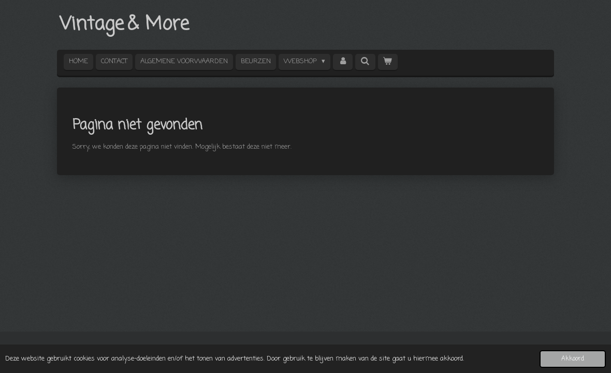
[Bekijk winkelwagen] (388, 62)
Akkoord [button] (572, 359)
